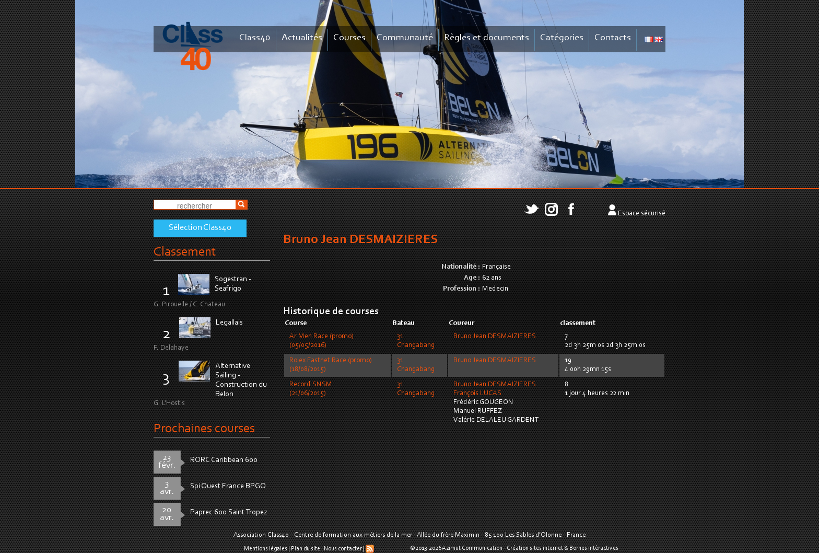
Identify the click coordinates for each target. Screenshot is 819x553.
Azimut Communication (472, 548)
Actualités (302, 38)
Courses (349, 38)
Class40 (255, 38)
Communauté (405, 38)
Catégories (561, 38)
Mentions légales (265, 549)
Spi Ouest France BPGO (228, 486)
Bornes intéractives (593, 548)
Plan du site (305, 549)
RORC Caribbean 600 (224, 460)
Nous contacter (343, 549)
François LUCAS (477, 393)
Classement (185, 252)
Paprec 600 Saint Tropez (228, 512)
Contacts (612, 38)
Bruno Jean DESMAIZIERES (494, 336)
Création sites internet (535, 548)
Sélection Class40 (200, 228)
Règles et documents (486, 38)
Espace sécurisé (641, 213)
